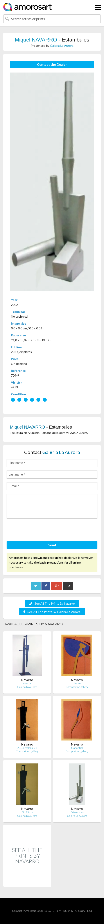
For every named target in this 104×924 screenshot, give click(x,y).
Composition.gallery (77, 687)
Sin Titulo (27, 812)
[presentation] (40, 530)
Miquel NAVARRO (36, 40)
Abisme (77, 683)
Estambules (77, 812)
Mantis (27, 683)
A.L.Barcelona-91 (27, 747)
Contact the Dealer (52, 64)
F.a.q (89, 910)
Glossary (80, 910)
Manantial (77, 747)
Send (52, 545)
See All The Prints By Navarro (52, 603)
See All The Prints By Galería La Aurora (52, 612)
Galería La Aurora (62, 45)
